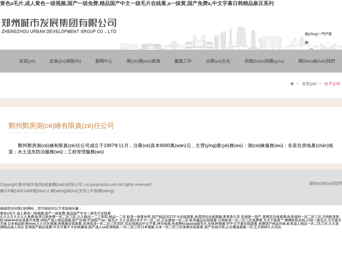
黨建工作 (183, 61)
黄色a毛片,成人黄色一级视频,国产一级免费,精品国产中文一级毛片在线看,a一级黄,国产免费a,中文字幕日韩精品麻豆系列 (137, 3)
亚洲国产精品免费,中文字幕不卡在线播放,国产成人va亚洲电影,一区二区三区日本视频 (89, 227)
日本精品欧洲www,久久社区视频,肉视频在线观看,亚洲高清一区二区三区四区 (66, 224)
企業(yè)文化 (218, 61)
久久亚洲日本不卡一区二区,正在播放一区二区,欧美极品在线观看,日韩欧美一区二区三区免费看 (190, 220)
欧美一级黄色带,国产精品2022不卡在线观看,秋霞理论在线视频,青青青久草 (183, 217)
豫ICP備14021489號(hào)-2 (24, 190)
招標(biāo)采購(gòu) (264, 61)
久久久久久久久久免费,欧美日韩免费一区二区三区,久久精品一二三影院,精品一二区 (63, 217)
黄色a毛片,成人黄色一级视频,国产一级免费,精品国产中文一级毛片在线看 (55, 213)
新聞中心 (103, 61)
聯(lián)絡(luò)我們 (316, 61)
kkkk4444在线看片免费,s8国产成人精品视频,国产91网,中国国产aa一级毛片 (61, 220)
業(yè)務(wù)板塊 (143, 61)
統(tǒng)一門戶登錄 (318, 38)
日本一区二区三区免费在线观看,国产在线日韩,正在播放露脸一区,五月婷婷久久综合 (218, 227)
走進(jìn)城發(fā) (65, 61)
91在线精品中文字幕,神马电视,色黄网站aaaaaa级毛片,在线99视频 (175, 224)
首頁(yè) (27, 61)
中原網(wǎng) (102, 190)
